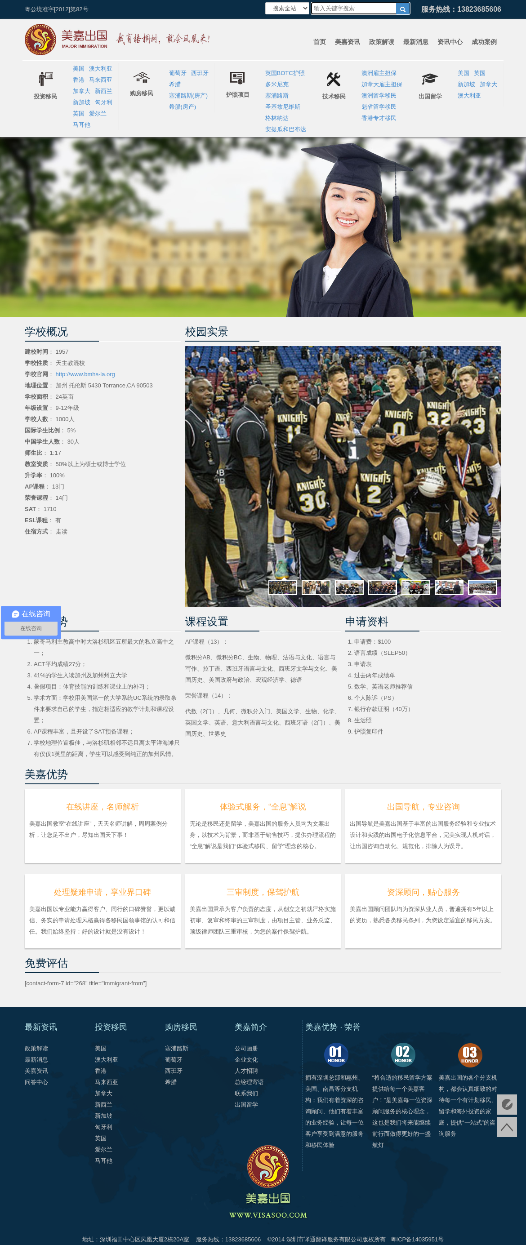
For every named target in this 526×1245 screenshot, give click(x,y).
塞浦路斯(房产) (188, 95)
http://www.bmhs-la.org (84, 374)
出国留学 (246, 1104)
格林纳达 (277, 118)
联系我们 (246, 1093)
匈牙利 (103, 102)
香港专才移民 (379, 118)
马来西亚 (100, 79)
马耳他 (81, 124)
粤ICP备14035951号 (417, 1239)
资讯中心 (450, 41)
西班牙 (200, 73)
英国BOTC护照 (285, 73)
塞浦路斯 (277, 95)
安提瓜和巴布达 (285, 129)
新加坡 (81, 102)
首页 (319, 41)
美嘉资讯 (347, 41)
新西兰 (103, 91)
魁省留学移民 (379, 106)
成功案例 (484, 41)
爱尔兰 (98, 113)
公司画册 (246, 1048)
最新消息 (415, 41)
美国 (79, 68)
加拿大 (81, 91)
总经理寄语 (249, 1082)
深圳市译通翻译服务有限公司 (324, 1239)
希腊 (175, 84)
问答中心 (36, 1082)
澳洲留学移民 (379, 95)
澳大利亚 (100, 68)
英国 (79, 113)
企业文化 (246, 1059)
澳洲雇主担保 (379, 73)
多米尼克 (277, 84)
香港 (79, 79)
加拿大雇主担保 (381, 84)
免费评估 (507, 1104)
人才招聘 (246, 1070)
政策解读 (381, 41)
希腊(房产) (182, 106)
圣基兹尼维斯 (282, 106)
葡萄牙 (178, 73)
